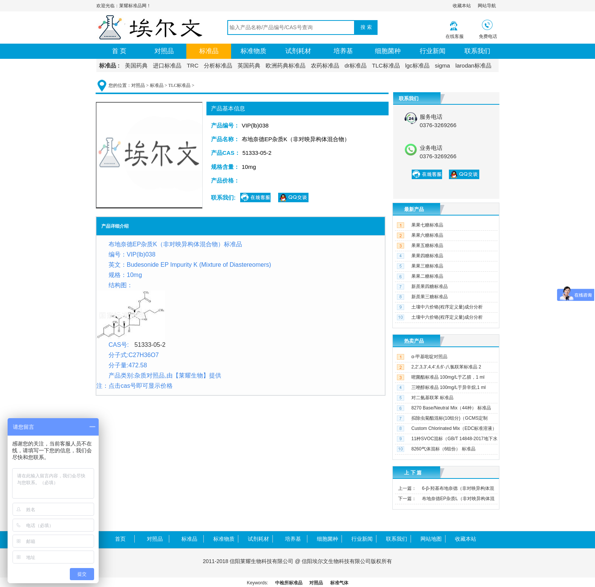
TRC (192, 65)
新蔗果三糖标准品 (429, 296)
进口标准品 (167, 65)
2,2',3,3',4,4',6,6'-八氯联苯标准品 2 (446, 367)
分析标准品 (218, 65)
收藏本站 (462, 5)
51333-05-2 (149, 344)
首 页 (119, 51)
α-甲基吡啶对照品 (429, 356)
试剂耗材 (298, 51)
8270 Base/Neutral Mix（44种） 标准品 (451, 408)
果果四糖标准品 (427, 255)
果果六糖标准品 (427, 235)
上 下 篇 (413, 472)
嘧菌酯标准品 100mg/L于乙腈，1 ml (448, 377)
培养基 (343, 51)
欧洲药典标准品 (285, 65)
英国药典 (249, 65)
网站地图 (431, 539)
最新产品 (414, 209)
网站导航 (487, 5)
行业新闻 (432, 51)
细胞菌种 (388, 51)
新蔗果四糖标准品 (429, 286)
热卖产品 (414, 341)
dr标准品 (356, 65)
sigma (442, 65)
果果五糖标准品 (427, 245)
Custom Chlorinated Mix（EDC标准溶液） (454, 428)
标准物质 (253, 51)
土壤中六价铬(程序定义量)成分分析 (447, 307)
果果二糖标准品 (427, 276)
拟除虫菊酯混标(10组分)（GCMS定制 (449, 418)
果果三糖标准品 (427, 266)
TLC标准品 (386, 65)
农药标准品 (325, 65)
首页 (120, 539)
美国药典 (136, 65)
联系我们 (477, 51)
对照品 (164, 51)
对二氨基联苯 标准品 (432, 397)
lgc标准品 (417, 65)
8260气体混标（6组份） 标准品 (443, 449)
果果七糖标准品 (427, 225)
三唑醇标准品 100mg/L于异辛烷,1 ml (448, 387)
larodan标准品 (473, 65)
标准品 (209, 51)
